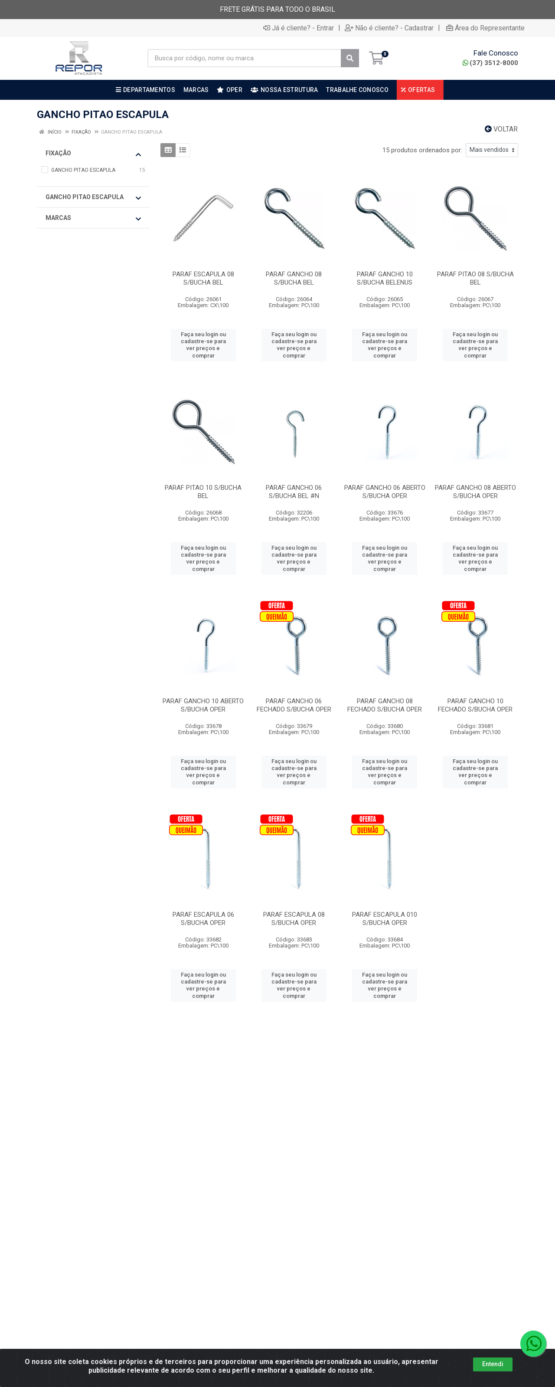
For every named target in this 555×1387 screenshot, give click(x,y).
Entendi (492, 1364)
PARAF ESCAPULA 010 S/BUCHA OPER (384, 919)
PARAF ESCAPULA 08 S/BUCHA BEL (203, 278)
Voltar (501, 129)
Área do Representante (485, 27)
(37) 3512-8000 (490, 63)
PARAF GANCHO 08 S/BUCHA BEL (294, 278)
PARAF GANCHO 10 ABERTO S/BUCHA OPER (203, 705)
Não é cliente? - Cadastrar (389, 27)
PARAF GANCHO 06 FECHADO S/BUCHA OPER (294, 705)
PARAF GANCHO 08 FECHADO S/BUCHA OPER (384, 705)
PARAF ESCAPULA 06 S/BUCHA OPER (203, 919)
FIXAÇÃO (93, 153)
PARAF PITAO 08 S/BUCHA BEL (475, 278)
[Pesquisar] (350, 58)
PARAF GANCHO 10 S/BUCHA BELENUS (385, 278)
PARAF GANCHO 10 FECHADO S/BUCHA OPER (475, 705)
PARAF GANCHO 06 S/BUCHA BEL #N (294, 492)
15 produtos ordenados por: (422, 150)
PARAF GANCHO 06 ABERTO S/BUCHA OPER (384, 492)
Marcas (93, 218)
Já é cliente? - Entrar (298, 27)
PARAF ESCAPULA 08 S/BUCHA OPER (294, 919)
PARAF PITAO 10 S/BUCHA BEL (203, 492)
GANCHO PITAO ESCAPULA (93, 197)
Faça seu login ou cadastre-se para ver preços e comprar (203, 345)
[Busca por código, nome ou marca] (244, 58)
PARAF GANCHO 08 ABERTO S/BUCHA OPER (475, 492)
